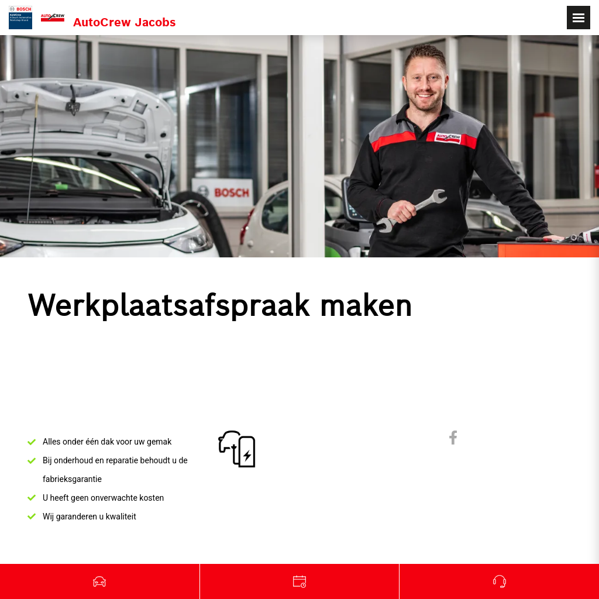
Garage (300, 581)
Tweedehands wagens (100, 581)
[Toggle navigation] (578, 17)
